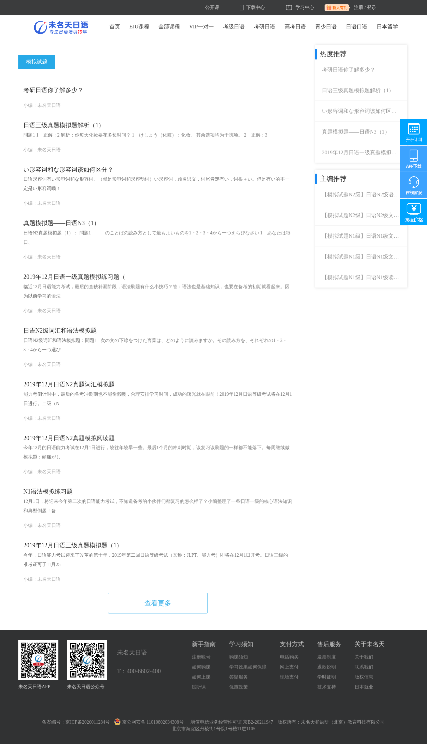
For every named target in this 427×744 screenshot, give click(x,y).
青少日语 (326, 26)
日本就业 (364, 687)
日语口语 (356, 26)
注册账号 (201, 657)
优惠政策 (238, 687)
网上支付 (289, 667)
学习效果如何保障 (248, 667)
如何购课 (201, 667)
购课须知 (238, 657)
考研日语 (264, 26)
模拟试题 (36, 61)
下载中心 (255, 7)
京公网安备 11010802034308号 (149, 722)
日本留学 (387, 26)
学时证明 (326, 677)
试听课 (199, 687)
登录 (371, 7)
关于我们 (364, 657)
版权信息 (364, 677)
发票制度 (326, 657)
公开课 (212, 7)
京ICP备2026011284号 (87, 722)
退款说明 (326, 667)
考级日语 (234, 26)
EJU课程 (139, 26)
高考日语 (295, 26)
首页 (114, 26)
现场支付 (289, 677)
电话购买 (289, 657)
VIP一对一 (201, 26)
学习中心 (305, 7)
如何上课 (201, 677)
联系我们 (364, 667)
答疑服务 (238, 677)
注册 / (360, 7)
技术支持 (326, 687)
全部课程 (169, 26)
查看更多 (157, 603)
